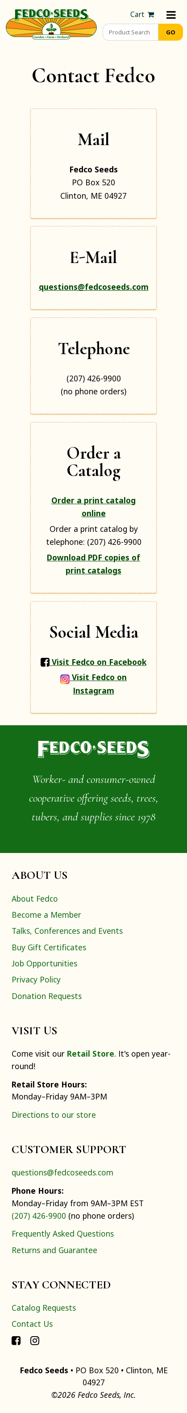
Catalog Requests (44, 1307)
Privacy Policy (36, 979)
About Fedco (35, 898)
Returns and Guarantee (54, 1250)
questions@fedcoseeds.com (94, 286)
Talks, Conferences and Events (67, 930)
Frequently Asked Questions (63, 1233)
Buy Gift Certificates (49, 947)
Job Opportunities (44, 963)
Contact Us (32, 1323)
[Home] (51, 23)
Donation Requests (47, 996)
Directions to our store (54, 1114)
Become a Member (46, 914)
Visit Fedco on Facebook (93, 661)
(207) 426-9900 (39, 1215)
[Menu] (171, 14)
